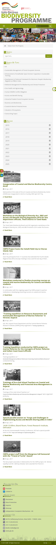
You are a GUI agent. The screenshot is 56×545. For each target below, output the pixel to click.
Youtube (8, 488)
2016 (28, 129)
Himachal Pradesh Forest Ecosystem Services (19, 99)
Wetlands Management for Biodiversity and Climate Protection (25, 85)
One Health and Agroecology (14, 88)
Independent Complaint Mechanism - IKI (19, 511)
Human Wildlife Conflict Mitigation (16, 92)
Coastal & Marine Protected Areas (16, 106)
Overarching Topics (11, 114)
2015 (28, 125)
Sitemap (8, 508)
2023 (28, 156)
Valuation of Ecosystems (13, 110)
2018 (28, 137)
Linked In (9, 491)
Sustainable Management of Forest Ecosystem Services (22, 70)
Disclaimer (9, 499)
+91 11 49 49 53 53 (12, 522)
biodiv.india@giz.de (12, 528)
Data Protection (11, 502)
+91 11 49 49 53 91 (12, 525)
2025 (28, 164)
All (6, 67)
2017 (28, 133)
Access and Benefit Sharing (13, 95)
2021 (28, 148)
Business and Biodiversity (13, 103)
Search (48, 56)
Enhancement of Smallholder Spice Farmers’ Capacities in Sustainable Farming (27, 75)
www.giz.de (10, 531)
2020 (28, 145)
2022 (28, 152)
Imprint (8, 505)
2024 (28, 160)
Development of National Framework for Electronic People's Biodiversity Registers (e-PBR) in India (28, 80)
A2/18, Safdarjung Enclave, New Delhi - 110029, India (23, 519)
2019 (28, 141)
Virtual (51, 543)
